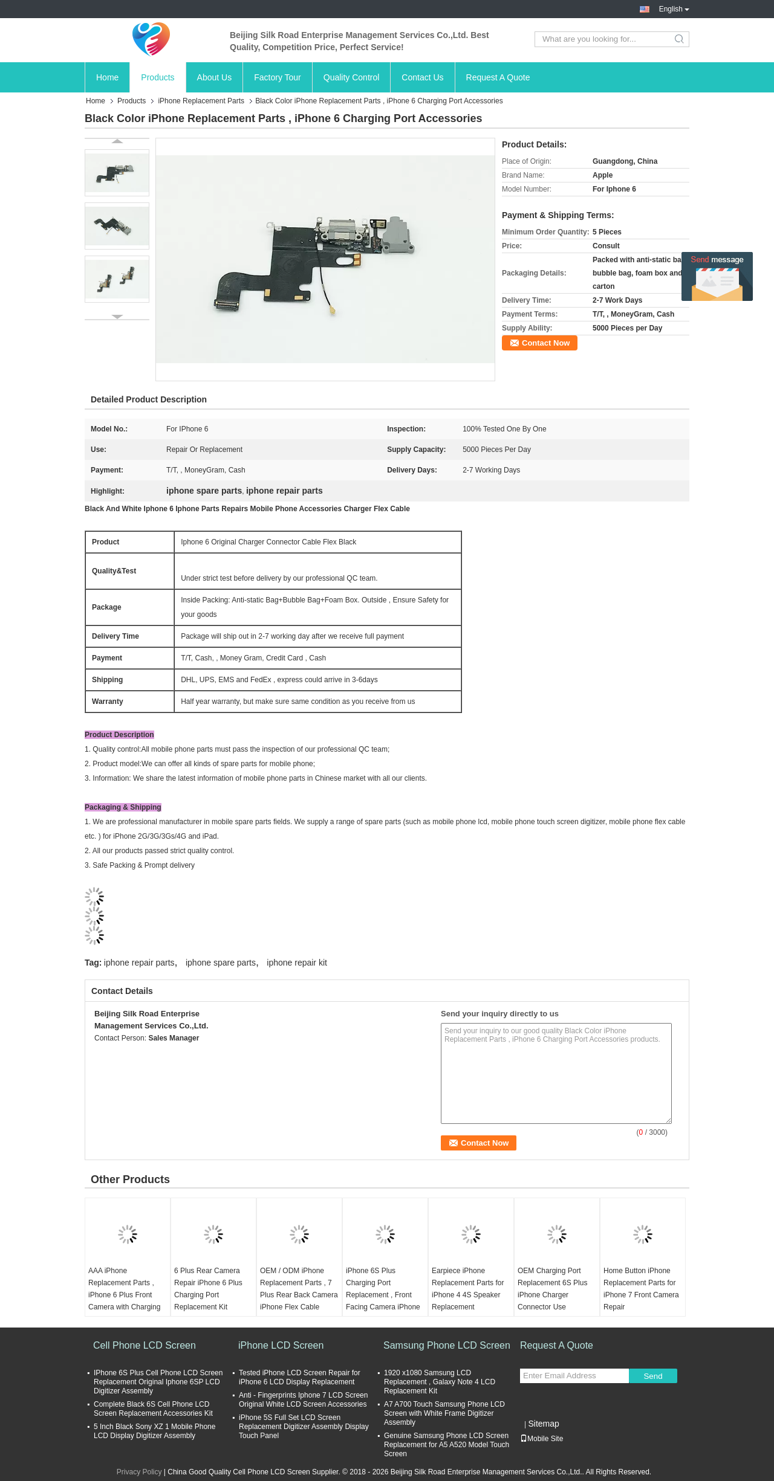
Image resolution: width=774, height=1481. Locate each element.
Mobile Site (541, 1438)
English (674, 9)
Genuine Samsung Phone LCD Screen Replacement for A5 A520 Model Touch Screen (446, 1444)
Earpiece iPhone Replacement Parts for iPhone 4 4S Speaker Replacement (468, 1288)
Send (652, 1376)
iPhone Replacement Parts (201, 101)
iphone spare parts (221, 962)
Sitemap (543, 1423)
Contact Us (422, 77)
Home (107, 77)
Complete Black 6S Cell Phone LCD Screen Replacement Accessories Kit (153, 1409)
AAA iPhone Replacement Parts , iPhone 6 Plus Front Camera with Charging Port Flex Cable (124, 1294)
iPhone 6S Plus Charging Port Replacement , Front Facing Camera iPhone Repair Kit (383, 1294)
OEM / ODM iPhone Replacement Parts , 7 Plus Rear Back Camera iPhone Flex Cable (299, 1288)
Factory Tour (277, 77)
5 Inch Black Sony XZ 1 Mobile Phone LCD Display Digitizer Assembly (154, 1431)
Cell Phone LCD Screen (144, 1345)
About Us (214, 77)
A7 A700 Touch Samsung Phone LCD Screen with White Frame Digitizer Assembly (444, 1413)
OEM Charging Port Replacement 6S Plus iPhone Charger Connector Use (552, 1288)
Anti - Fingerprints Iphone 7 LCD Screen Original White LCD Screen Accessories (303, 1399)
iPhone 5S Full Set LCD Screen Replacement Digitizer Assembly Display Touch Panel (304, 1426)
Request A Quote (498, 77)
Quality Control (352, 77)
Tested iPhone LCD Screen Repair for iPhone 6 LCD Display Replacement (299, 1377)
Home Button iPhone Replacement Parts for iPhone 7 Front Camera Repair (641, 1288)
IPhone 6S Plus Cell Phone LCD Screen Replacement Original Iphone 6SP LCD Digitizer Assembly (158, 1382)
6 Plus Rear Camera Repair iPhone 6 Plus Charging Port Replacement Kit (208, 1288)
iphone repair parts (139, 962)
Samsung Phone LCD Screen (446, 1345)
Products (157, 77)
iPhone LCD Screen (281, 1345)
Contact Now (546, 342)
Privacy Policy (139, 1472)
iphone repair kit (297, 962)
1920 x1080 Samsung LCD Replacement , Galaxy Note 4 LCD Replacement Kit (439, 1382)
